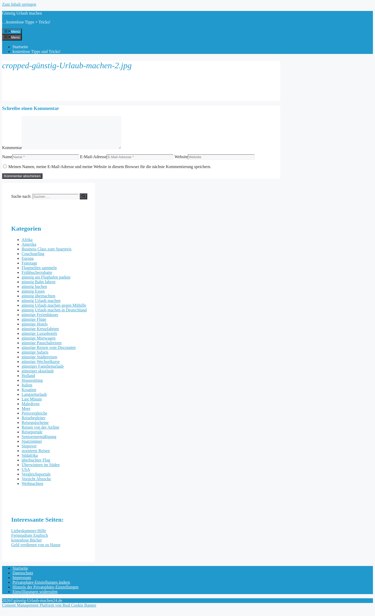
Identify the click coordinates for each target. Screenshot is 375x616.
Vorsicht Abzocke (36, 485)
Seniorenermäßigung (39, 443)
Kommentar (12, 154)
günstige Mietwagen (38, 344)
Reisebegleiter (34, 424)
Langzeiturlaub (34, 400)
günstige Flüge (34, 325)
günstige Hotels (35, 330)
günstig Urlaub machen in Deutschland (54, 316)
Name (7, 163)
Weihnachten (32, 490)
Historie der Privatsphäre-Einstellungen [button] (45, 593)
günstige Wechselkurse (41, 368)
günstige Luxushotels (39, 339)
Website (181, 163)
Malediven (30, 410)
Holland (28, 382)
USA (26, 475)
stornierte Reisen (36, 457)
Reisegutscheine (35, 429)
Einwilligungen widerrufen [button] (35, 598)
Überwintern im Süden (41, 471)
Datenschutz (22, 579)
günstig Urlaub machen (41, 307)
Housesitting (32, 386)
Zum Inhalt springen (19, 4)
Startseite (20, 47)
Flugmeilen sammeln (39, 274)
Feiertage (29, 269)
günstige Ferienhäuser (40, 321)
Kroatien (29, 396)
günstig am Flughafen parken (46, 283)
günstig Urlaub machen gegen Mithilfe (54, 311)
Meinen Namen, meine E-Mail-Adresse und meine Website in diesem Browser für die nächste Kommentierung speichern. (109, 173)
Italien (27, 391)
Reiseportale (32, 438)
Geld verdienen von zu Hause (35, 551)
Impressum (21, 584)
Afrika (27, 246)
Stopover (29, 452)
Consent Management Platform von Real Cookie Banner (49, 611)
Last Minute (32, 405)
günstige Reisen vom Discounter (49, 354)
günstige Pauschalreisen (41, 349)
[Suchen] (83, 202)
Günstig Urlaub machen (22, 13)
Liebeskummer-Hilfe (28, 537)
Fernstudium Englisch (29, 541)
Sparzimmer (32, 447)
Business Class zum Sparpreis (47, 255)
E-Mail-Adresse (93, 163)
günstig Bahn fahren (38, 288)
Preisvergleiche (34, 419)
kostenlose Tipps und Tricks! (36, 51)
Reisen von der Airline (40, 433)
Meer (26, 414)
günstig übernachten (38, 302)
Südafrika (30, 461)
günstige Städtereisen (39, 363)
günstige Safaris (35, 358)
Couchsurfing (33, 260)
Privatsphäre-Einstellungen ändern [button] (41, 588)
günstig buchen (34, 293)
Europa (28, 264)
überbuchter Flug (36, 466)
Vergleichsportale (36, 480)
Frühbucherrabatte (37, 278)
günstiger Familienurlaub (43, 372)
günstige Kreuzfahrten (40, 335)
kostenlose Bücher (26, 546)
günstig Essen (33, 297)
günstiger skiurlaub (38, 377)
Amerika (29, 250)
